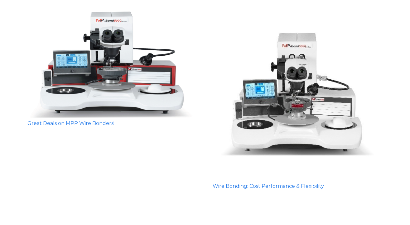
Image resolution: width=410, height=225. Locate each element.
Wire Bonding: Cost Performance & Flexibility (268, 186)
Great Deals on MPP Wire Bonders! (70, 123)
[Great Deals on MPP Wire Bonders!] (112, 64)
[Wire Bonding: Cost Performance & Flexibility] (298, 95)
